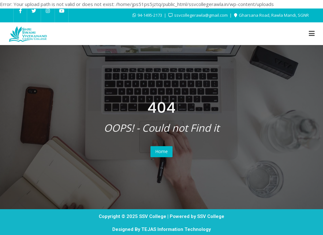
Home (161, 151)
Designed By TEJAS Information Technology (161, 229)
